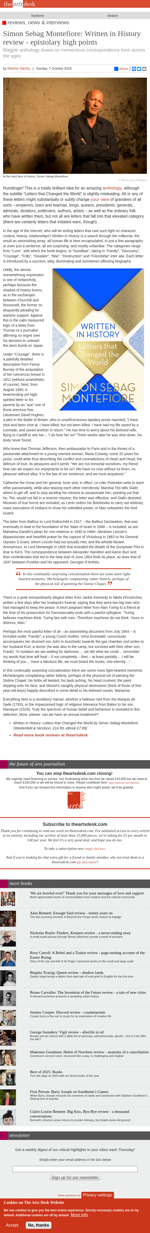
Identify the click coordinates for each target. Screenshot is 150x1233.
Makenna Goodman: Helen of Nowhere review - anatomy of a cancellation (89, 1052)
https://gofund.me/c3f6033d (124, 782)
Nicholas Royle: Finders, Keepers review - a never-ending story (80, 933)
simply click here (95, 849)
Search (112, 16)
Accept (12, 1225)
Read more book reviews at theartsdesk (50, 735)
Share (121, 69)
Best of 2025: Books (46, 1072)
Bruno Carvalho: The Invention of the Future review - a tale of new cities (88, 992)
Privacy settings (97, 1195)
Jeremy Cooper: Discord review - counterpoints (67, 1012)
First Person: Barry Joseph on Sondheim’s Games (69, 1091)
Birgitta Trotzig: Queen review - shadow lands (66, 972)
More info (79, 1215)
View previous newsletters (75, 1195)
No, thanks (38, 1225)
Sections (37, 16)
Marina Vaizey (18, 68)
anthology (112, 188)
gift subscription (86, 862)
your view (100, 199)
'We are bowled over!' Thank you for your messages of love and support (87, 893)
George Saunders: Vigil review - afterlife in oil (67, 1032)
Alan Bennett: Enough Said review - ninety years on (71, 913)
